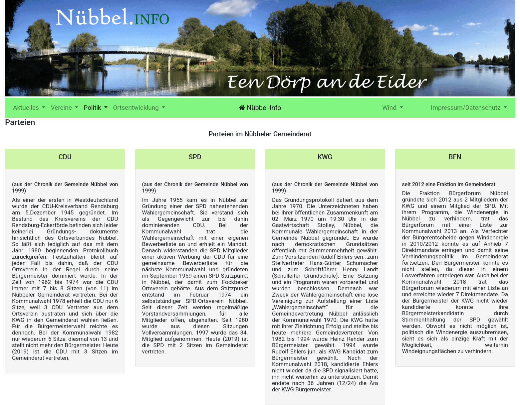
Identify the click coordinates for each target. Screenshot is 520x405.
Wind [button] (390, 107)
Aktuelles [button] (30, 107)
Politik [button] (93, 107)
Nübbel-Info (260, 108)
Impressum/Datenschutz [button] (466, 107)
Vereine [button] (62, 107)
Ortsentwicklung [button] (136, 107)
